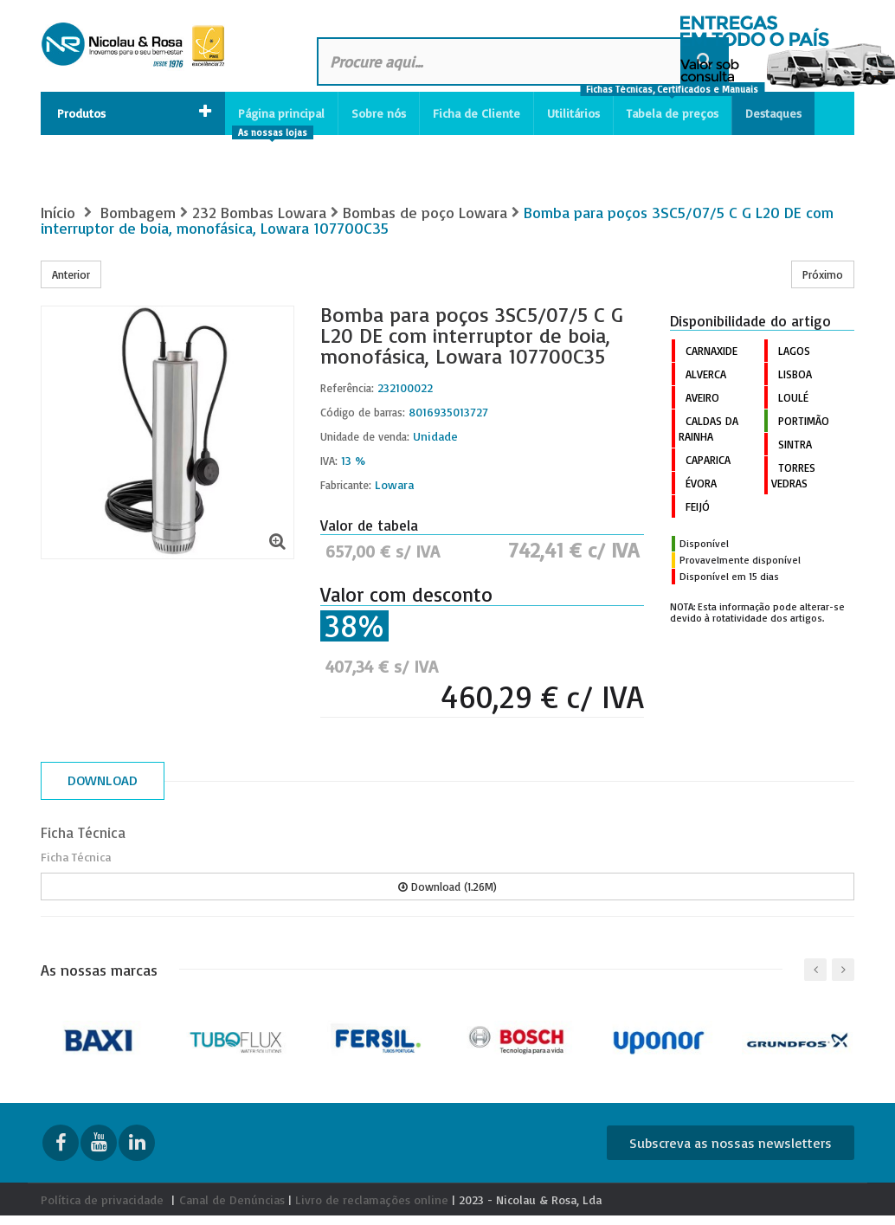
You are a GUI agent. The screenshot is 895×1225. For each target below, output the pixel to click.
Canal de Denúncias (232, 1199)
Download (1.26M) (447, 886)
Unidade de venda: (364, 436)
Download (103, 780)
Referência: (347, 388)
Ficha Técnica (83, 832)
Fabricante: (345, 485)
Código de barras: (362, 412)
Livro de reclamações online (371, 1199)
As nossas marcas (99, 969)
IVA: (329, 460)
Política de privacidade (102, 1199)
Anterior (71, 274)
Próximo (822, 274)
